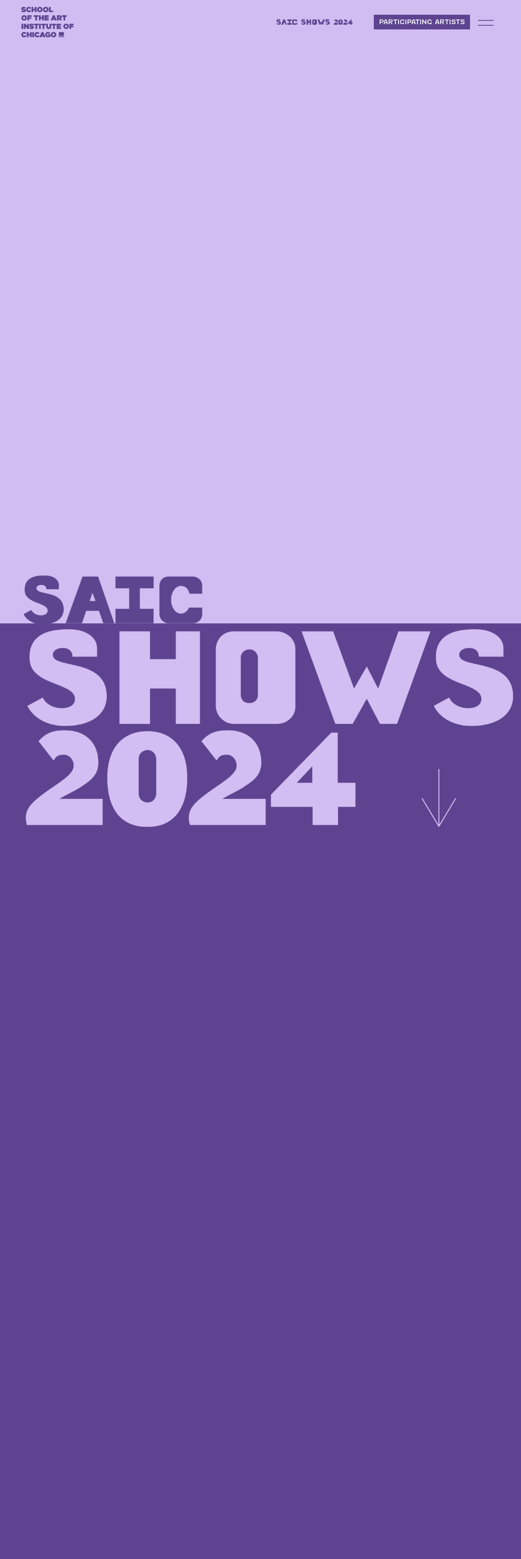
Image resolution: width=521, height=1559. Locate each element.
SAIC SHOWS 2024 (314, 22)
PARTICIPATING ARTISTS (422, 22)
